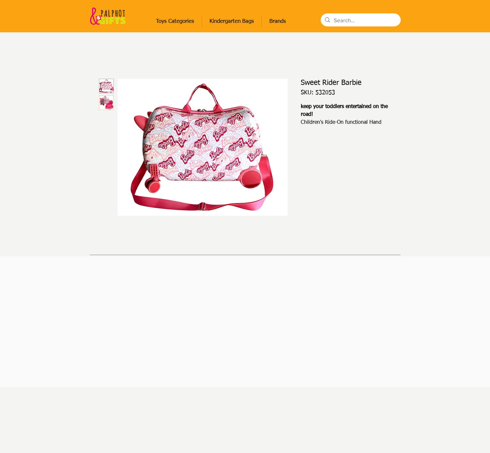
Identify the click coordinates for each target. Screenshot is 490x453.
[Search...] (360, 20)
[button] (175, 21)
